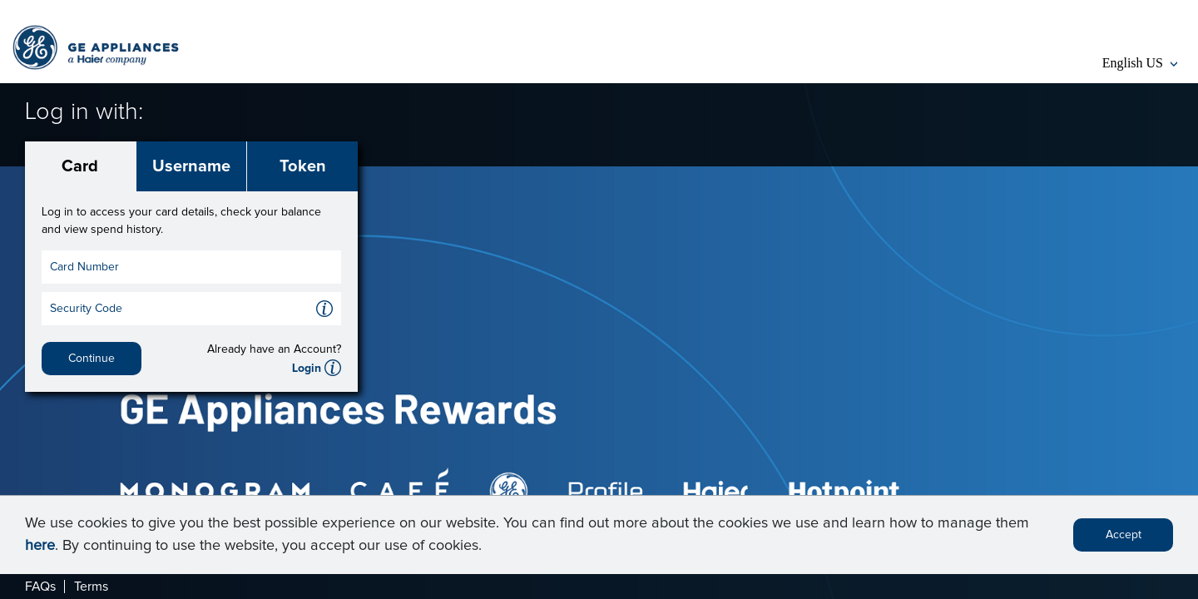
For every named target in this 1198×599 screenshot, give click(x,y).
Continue (91, 358)
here (40, 549)
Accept (1123, 539)
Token (303, 166)
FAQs (40, 586)
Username (191, 166)
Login (306, 368)
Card (80, 166)
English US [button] (1139, 63)
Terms (91, 586)
